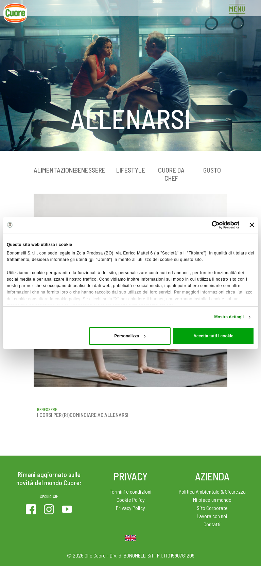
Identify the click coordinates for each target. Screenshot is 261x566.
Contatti (212, 524)
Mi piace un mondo (212, 499)
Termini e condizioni (131, 491)
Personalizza (129, 336)
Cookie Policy (131, 499)
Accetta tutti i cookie (213, 336)
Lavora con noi (212, 516)
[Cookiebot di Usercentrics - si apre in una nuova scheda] (209, 225)
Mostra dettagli (229, 317)
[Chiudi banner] (251, 225)
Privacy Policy (130, 508)
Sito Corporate (212, 508)
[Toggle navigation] (239, 9)
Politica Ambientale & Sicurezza (212, 491)
